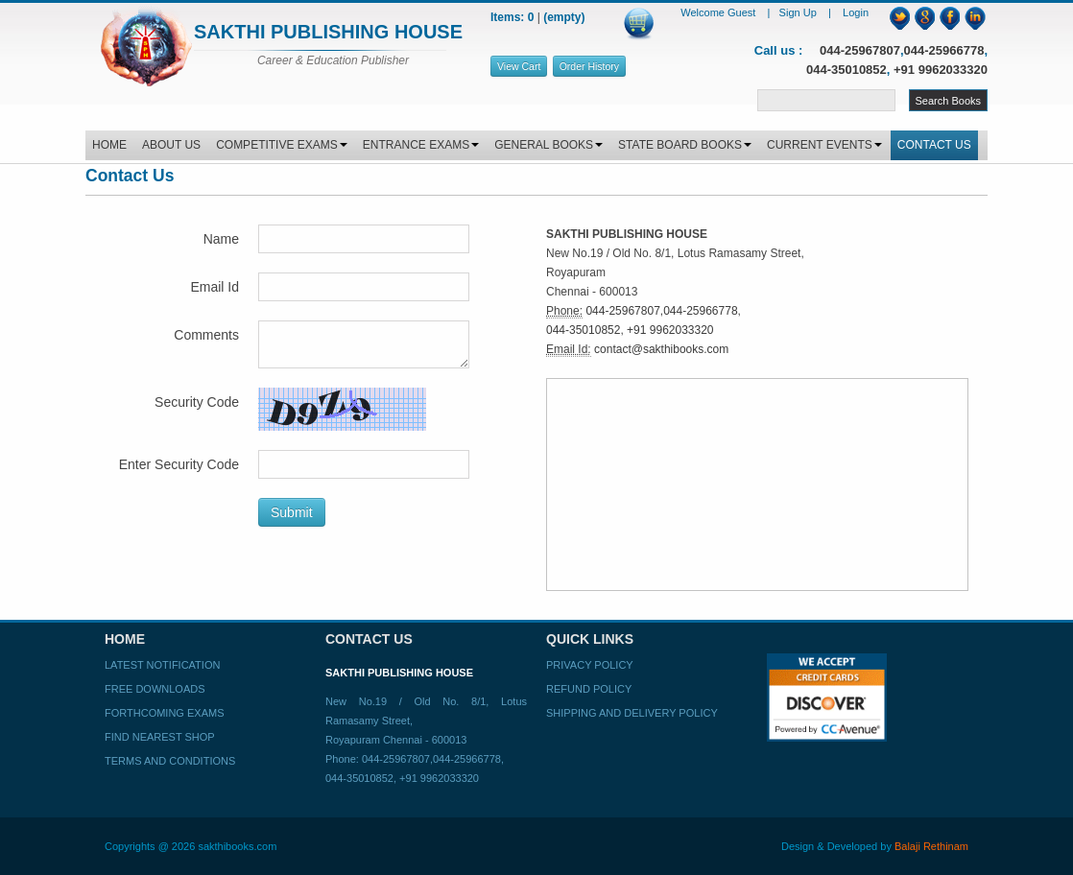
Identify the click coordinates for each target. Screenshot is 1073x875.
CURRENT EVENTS (824, 145)
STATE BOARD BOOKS (684, 145)
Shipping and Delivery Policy (632, 713)
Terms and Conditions (170, 761)
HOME (109, 145)
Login (856, 12)
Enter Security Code (179, 464)
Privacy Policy (589, 665)
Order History (589, 66)
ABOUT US (171, 145)
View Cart (518, 66)
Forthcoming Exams (164, 713)
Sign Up (799, 12)
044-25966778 (944, 50)
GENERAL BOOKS (548, 145)
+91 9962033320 (941, 69)
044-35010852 (846, 69)
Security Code (197, 402)
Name (221, 239)
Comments (206, 335)
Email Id (214, 287)
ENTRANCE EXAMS (421, 145)
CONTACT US (934, 145)
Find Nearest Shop (160, 737)
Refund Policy (589, 689)
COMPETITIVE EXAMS (281, 145)
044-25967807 (860, 50)
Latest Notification (162, 665)
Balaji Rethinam (931, 846)
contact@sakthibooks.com (661, 349)
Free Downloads (155, 689)
